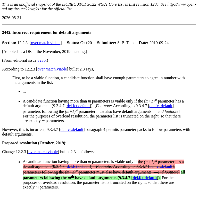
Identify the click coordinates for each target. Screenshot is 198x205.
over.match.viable (45, 43)
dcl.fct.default (78, 106)
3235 (41, 60)
